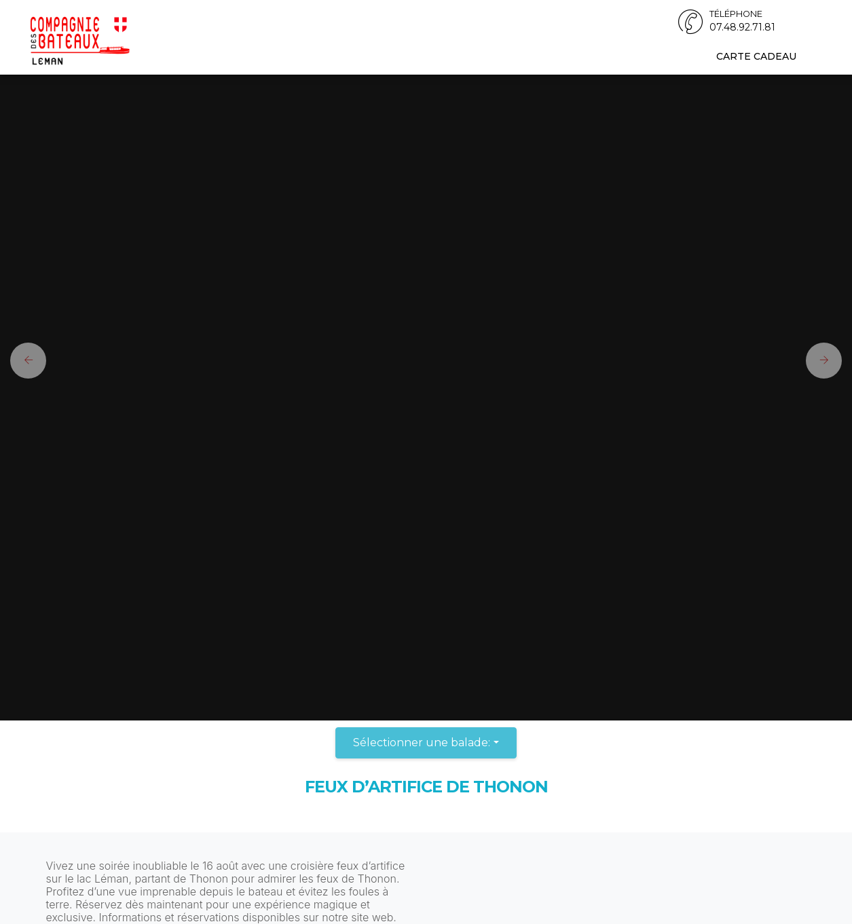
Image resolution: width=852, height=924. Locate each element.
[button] (23, 360)
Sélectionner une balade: (421, 742)
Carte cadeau (756, 56)
